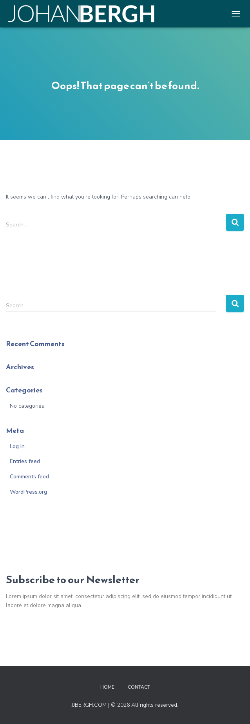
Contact (139, 687)
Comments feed (29, 476)
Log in (17, 446)
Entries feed (25, 461)
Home (107, 687)
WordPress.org (28, 492)
